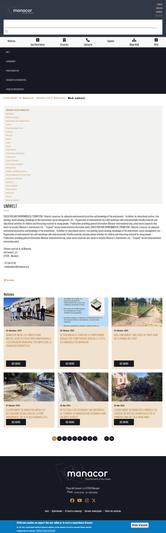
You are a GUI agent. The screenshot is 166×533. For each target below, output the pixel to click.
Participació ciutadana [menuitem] (14, 178)
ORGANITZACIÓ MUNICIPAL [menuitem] (16, 79)
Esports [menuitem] (8, 138)
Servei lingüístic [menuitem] (12, 185)
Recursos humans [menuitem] (12, 199)
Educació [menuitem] (9, 135)
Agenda (110, 41)
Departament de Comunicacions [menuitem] (18, 120)
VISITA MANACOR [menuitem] (12, 70)
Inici (47, 511)
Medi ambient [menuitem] (11, 149)
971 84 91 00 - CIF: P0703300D (86, 492)
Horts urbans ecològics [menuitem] (14, 163)
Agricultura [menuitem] (10, 113)
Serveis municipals (93, 511)
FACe (156, 44)
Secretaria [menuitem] (9, 181)
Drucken (10, 279)
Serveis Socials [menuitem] (11, 189)
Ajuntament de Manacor (19, 98)
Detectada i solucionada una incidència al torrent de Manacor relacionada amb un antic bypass (83, 413)
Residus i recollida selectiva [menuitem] (16, 171)
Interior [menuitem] (8, 145)
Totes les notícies (113, 511)
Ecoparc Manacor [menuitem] (12, 160)
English (159, 8)
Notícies (11, 41)
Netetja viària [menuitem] (11, 167)
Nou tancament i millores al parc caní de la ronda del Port (136, 336)
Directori (64, 44)
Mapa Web (134, 44)
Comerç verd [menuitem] (10, 156)
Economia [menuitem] (9, 131)
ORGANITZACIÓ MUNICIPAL (51, 98)
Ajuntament (57, 511)
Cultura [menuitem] (8, 124)
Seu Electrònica (38, 44)
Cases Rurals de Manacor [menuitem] (15, 153)
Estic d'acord (139, 525)
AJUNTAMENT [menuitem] (10, 61)
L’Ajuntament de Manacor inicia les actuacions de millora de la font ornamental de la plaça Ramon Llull (27, 413)
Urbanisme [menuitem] (10, 192)
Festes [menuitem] (8, 142)
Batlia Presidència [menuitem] (12, 117)
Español (159, 11)
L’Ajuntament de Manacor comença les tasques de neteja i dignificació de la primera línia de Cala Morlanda (135, 413)
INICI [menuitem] (8, 52)
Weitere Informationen (45, 531)
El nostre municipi (73, 511)
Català (159, 4)
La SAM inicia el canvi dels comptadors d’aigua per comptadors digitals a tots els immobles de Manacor (82, 338)
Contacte (88, 44)
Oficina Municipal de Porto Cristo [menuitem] (18, 174)
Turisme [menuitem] (8, 196)
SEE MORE (16, 363)
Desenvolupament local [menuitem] (14, 128)
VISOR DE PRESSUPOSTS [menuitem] (15, 89)
